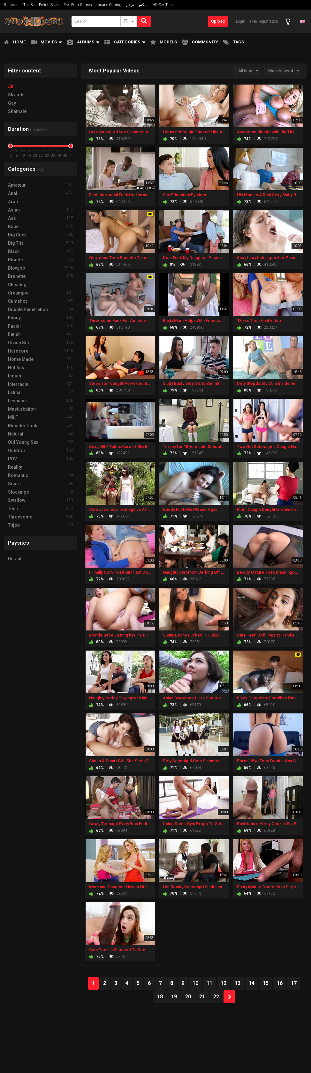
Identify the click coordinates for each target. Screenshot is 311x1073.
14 (251, 983)
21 (202, 997)
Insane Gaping (109, 5)
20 (188, 997)
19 (174, 997)
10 (195, 983)
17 (294, 983)
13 (237, 983)
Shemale (17, 111)
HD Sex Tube (162, 5)
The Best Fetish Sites (41, 5)
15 (266, 983)
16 (280, 983)
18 (160, 997)
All (10, 86)
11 (209, 983)
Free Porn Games (78, 5)
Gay (12, 103)
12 (223, 983)
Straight (16, 94)
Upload (218, 21)
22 (216, 997)
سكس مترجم (137, 5)
